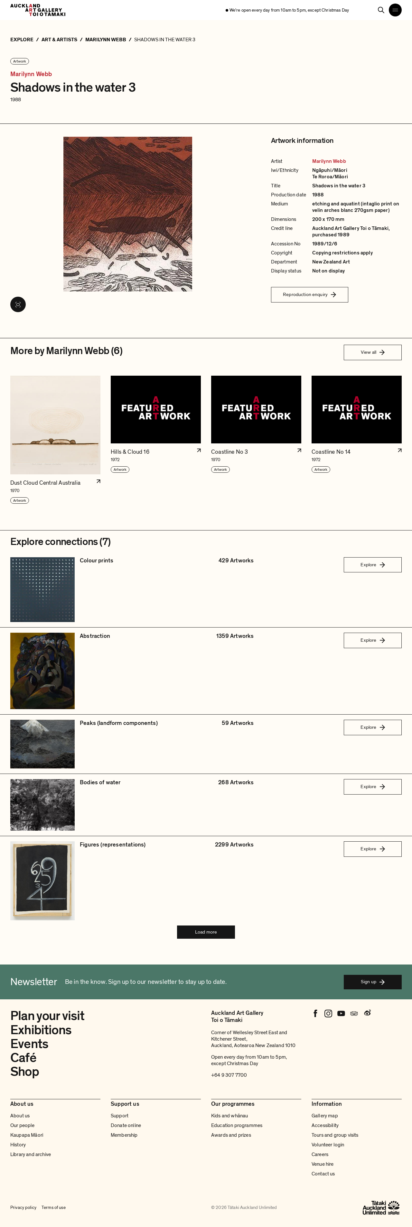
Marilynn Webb (31, 74)
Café (23, 1057)
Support (119, 1115)
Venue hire (323, 1164)
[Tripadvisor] (354, 1013)
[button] (55, 440)
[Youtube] (341, 1013)
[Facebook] (315, 1013)
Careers (320, 1154)
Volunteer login (328, 1144)
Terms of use (54, 1208)
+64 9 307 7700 (229, 1075)
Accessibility (325, 1125)
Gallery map (325, 1115)
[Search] (381, 10)
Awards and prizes (231, 1135)
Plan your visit (47, 1015)
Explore (372, 564)
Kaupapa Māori (26, 1135)
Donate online (126, 1125)
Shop (24, 1071)
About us (20, 1115)
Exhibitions (40, 1030)
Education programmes (236, 1125)
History (18, 1144)
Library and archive (30, 1154)
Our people (22, 1125)
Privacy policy (23, 1208)
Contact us (323, 1173)
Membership (124, 1135)
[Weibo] (367, 1013)
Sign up (373, 981)
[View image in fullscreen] (18, 304)
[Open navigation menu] (395, 10)
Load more (206, 932)
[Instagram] (328, 1013)
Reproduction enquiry (309, 294)
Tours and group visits (335, 1135)
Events (29, 1044)
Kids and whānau (229, 1115)
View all (373, 352)
